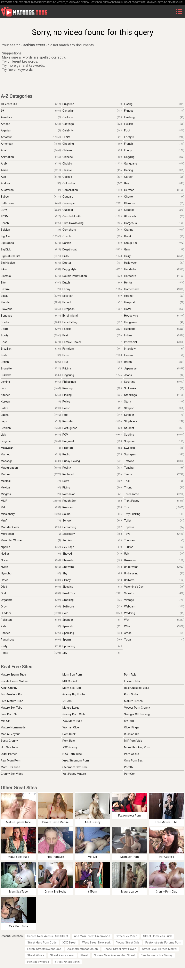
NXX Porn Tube (72, 754)
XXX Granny (69, 747)
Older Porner (9, 754)
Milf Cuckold (70, 681)
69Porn (67, 701)
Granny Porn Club (73, 714)
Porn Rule (130, 674)
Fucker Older (132, 681)
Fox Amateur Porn (12, 694)
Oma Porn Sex (133, 760)
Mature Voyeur (10, 734)
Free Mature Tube (12, 701)
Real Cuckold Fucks (136, 688)
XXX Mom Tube (72, 721)
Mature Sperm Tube (13, 674)
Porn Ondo (131, 694)
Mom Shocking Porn (137, 747)
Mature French (133, 701)
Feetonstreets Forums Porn (163, 942)
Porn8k (128, 767)
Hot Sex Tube (9, 747)
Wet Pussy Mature (74, 773)
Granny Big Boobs (73, 694)
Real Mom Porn (10, 760)
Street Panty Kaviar (62, 955)
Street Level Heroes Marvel (159, 949)
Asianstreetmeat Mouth (82, 949)
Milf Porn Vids (133, 740)
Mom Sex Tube (72, 688)
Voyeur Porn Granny (137, 707)
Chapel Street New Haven (120, 949)
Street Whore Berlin (67, 962)
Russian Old (131, 734)
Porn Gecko (131, 754)
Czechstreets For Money (157, 955)
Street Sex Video (126, 936)
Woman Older (71, 727)
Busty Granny (9, 740)
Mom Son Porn (72, 674)
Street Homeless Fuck (157, 936)
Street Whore (35, 955)
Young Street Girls (128, 942)
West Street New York (96, 942)
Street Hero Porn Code (42, 942)
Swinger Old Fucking (137, 714)
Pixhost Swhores (38, 962)
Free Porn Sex (10, 714)
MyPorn (129, 721)
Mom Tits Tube (10, 767)
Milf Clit (5, 721)
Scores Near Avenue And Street (47, 936)
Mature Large (70, 707)
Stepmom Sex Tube (75, 767)
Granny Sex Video (12, 773)
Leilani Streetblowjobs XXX (44, 949)
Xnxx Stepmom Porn (75, 760)
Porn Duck (69, 734)
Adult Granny (9, 688)
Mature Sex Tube (11, 707)
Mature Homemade (13, 727)
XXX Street (69, 942)
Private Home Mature (14, 681)
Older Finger (131, 727)
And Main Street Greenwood (92, 936)
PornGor (129, 773)
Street (84, 955)
